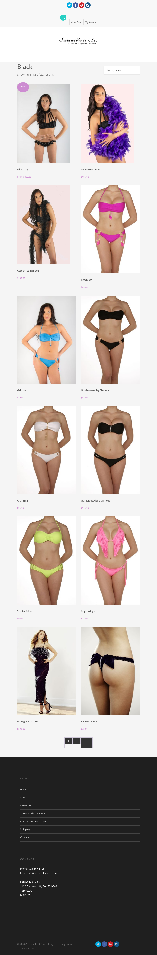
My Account (91, 22)
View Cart (76, 22)
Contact (24, 837)
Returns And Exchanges (33, 821)
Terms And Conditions (32, 813)
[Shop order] (124, 70)
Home (23, 789)
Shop (23, 797)
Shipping (25, 829)
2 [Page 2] (76, 741)
